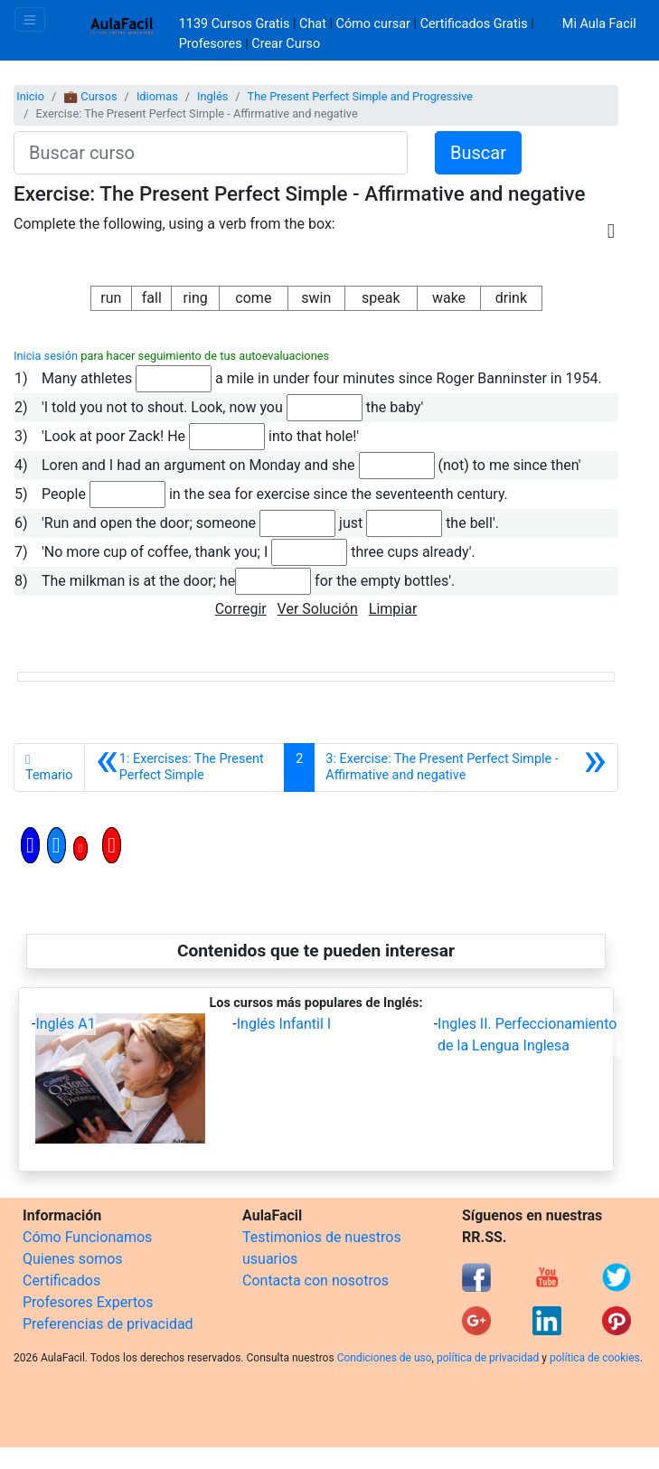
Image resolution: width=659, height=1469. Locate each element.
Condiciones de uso (384, 1357)
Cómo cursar (373, 24)
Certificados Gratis (474, 24)
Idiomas (157, 96)
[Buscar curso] (211, 152)
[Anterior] (185, 767)
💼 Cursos (90, 96)
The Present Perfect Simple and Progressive (361, 96)
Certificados (61, 1280)
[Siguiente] (466, 767)
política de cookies (595, 1357)
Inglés (212, 96)
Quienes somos (73, 1258)
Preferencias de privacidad (108, 1323)
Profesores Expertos (88, 1302)
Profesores (210, 44)
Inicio (30, 96)
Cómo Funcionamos (87, 1237)
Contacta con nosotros (315, 1280)
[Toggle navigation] (29, 19)
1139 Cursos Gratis (236, 24)
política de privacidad (488, 1357)
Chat (312, 24)
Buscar (478, 153)
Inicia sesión (46, 356)
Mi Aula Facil (599, 24)
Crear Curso (285, 44)
